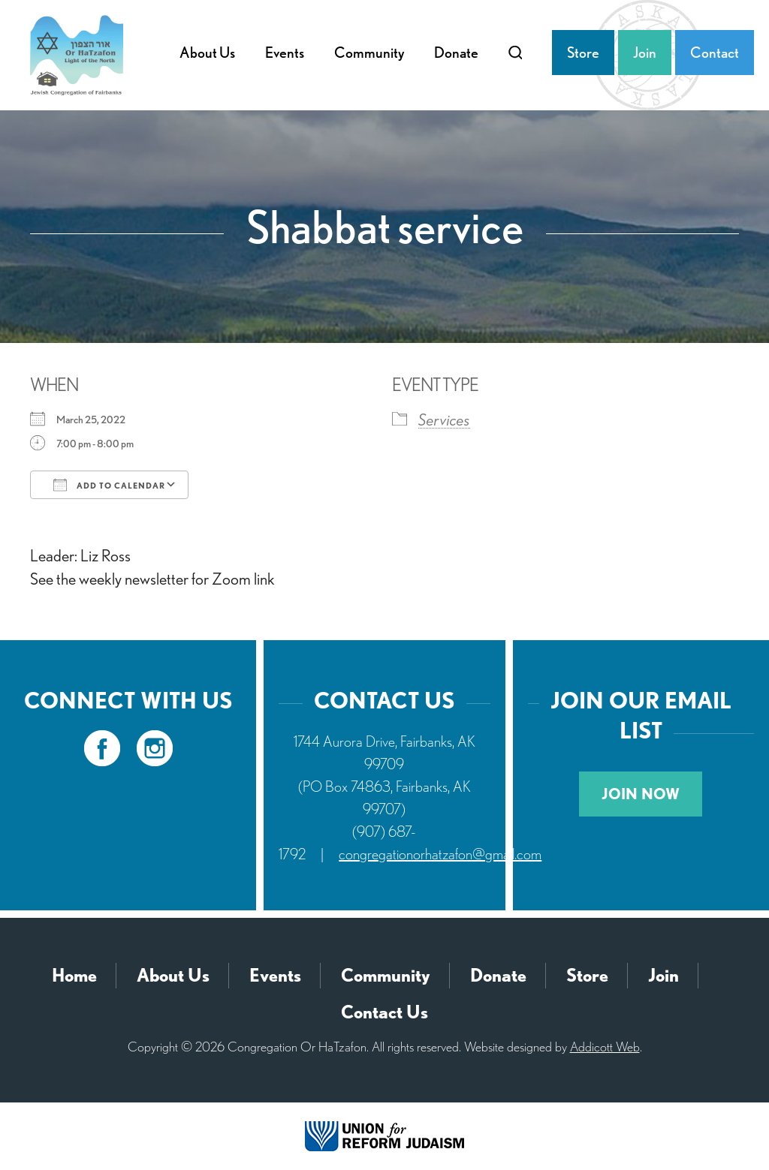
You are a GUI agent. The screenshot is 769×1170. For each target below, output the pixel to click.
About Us (207, 53)
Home (74, 975)
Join (644, 53)
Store (583, 53)
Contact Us (384, 1012)
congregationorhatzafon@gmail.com (440, 854)
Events (284, 53)
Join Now (641, 794)
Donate (456, 53)
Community (369, 53)
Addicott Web (605, 1046)
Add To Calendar (109, 485)
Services (444, 419)
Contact (714, 53)
